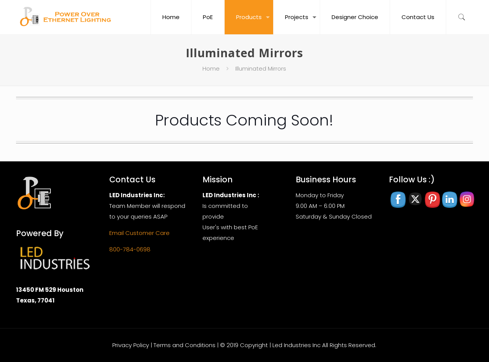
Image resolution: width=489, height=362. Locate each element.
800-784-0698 (130, 249)
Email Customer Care (139, 233)
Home (211, 68)
